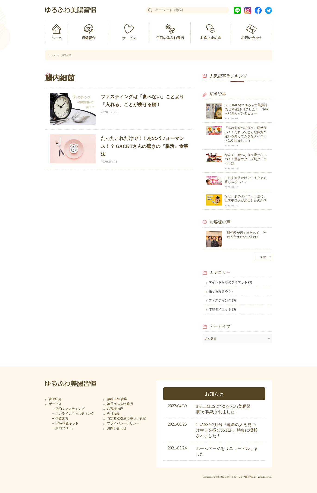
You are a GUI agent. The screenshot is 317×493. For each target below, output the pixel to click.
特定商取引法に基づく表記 (126, 418)
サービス (55, 404)
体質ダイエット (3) (222, 309)
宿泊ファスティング (70, 409)
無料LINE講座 (117, 399)
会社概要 (113, 413)
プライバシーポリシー (123, 423)
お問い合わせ (116, 428)
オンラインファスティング (74, 413)
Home (53, 55)
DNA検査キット (66, 423)
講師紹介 (55, 399)
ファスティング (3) (222, 300)
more (263, 257)
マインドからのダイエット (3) (230, 282)
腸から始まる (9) (221, 291)
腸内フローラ (65, 428)
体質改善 (61, 418)
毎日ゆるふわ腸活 (120, 404)
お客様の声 (115, 409)
